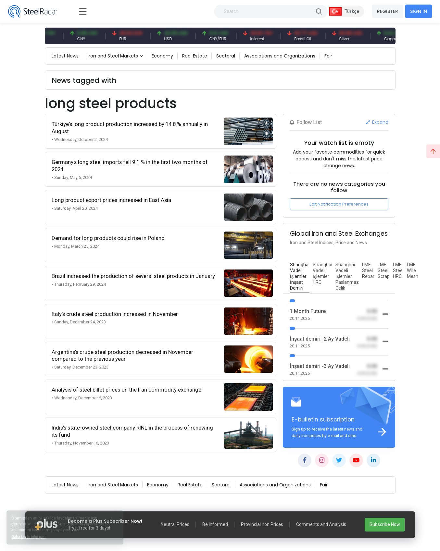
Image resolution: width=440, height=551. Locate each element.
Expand (377, 122)
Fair (328, 56)
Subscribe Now (385, 524)
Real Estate (194, 56)
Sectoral (225, 56)
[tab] (299, 276)
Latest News (65, 56)
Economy (162, 56)
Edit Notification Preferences (339, 204)
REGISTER (387, 11)
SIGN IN (418, 11)
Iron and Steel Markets (113, 56)
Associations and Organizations (279, 56)
